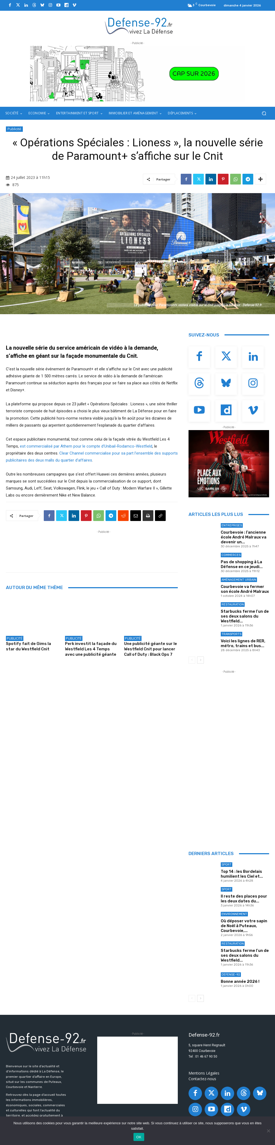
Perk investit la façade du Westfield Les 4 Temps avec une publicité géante (91, 649)
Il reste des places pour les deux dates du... (244, 898)
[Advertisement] (103, 547)
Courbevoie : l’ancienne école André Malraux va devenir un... (243, 537)
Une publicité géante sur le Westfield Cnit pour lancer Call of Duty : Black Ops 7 (150, 649)
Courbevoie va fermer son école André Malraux (245, 589)
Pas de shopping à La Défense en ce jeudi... (242, 564)
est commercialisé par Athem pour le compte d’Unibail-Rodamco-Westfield (86, 446)
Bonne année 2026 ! (240, 981)
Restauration (233, 604)
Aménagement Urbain (239, 580)
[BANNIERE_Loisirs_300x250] (229, 463)
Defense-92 (231, 974)
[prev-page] (192, 660)
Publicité (14, 129)
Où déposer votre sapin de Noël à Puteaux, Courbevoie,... (244, 926)
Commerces (231, 555)
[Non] (268, 1130)
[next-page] (200, 660)
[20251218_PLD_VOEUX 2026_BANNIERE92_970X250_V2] (137, 73)
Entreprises (232, 525)
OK (138, 1137)
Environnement (234, 914)
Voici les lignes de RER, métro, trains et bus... (243, 643)
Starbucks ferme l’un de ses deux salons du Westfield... (245, 616)
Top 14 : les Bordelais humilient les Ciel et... (242, 874)
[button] (264, 113)
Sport (226, 864)
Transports (231, 634)
